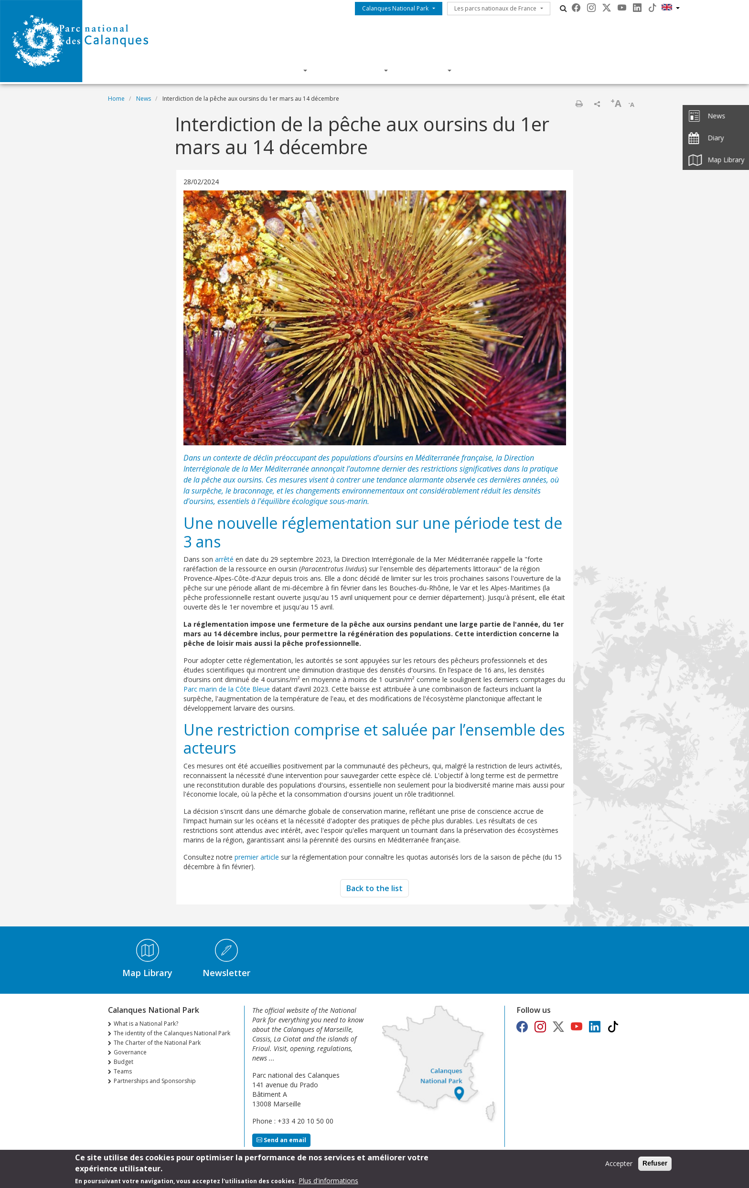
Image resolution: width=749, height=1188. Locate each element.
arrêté (224, 559)
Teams (123, 1071)
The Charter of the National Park (157, 1043)
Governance (130, 1052)
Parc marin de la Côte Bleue (227, 689)
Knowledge (354, 70)
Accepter (618, 1165)
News (143, 99)
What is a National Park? (146, 1024)
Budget (123, 1062)
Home (116, 99)
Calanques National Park (395, 8)
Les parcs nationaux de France (495, 8)
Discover (280, 70)
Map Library (147, 972)
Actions (426, 70)
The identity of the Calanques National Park (172, 1033)
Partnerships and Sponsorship (155, 1081)
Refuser (654, 1165)
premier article (257, 857)
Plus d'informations (328, 1182)
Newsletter (226, 972)
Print (579, 103)
